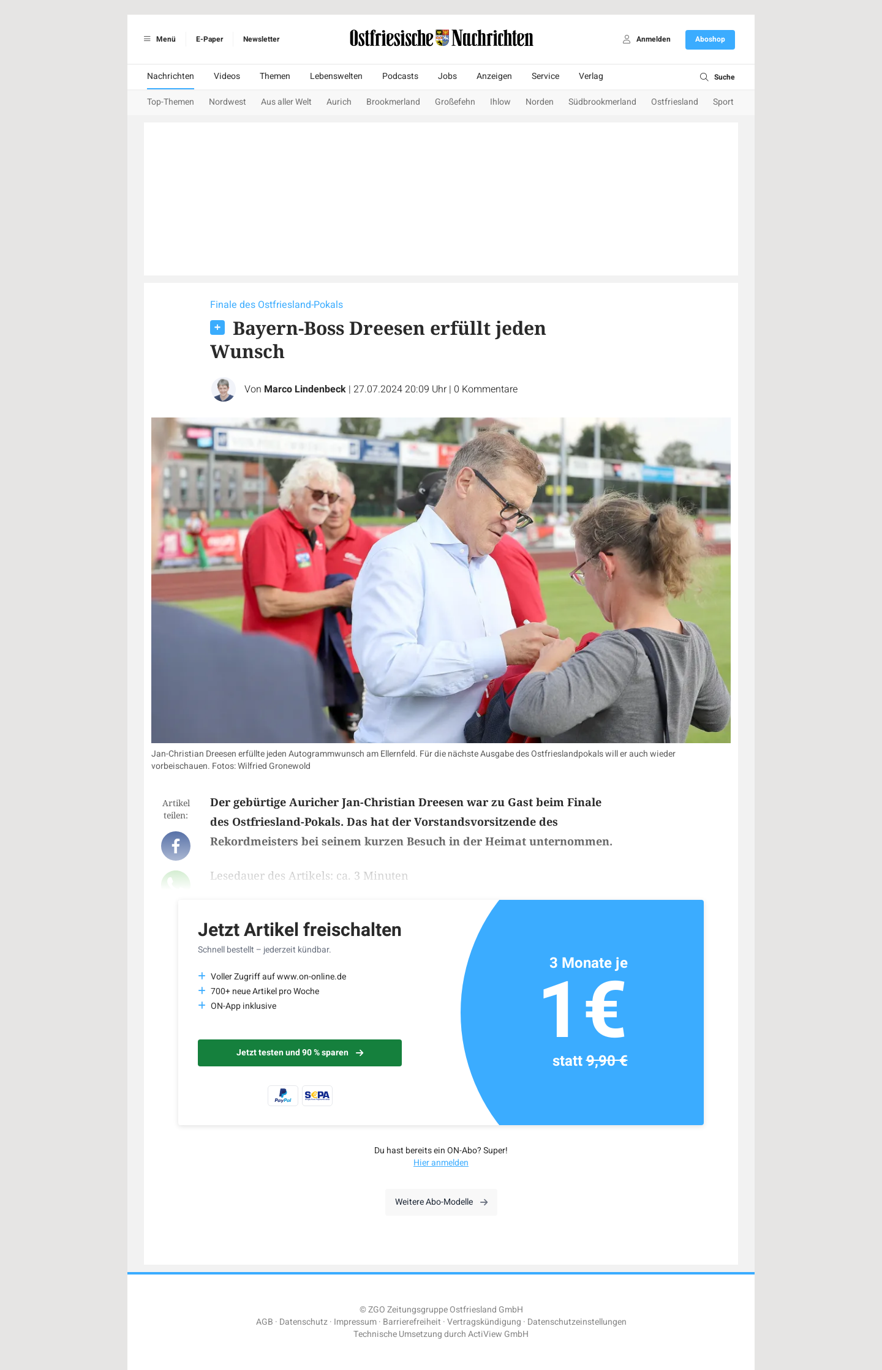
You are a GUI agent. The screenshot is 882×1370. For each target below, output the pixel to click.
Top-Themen (170, 101)
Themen (275, 76)
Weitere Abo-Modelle (441, 1202)
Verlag (591, 76)
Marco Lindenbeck (305, 389)
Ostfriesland (674, 101)
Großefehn (455, 101)
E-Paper (209, 39)
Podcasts (400, 76)
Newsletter (261, 39)
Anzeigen (494, 76)
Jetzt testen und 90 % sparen (299, 1052)
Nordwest (227, 101)
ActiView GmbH (498, 1334)
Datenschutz (303, 1322)
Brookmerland (393, 101)
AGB (264, 1322)
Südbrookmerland (602, 101)
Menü (158, 39)
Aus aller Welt (286, 101)
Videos (227, 76)
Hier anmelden (441, 1162)
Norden (540, 101)
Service (545, 76)
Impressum (355, 1322)
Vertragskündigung (484, 1322)
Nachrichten (170, 76)
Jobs (447, 76)
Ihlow (500, 101)
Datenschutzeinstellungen (577, 1322)
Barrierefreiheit (412, 1322)
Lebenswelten (336, 76)
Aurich (339, 101)
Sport (723, 101)
